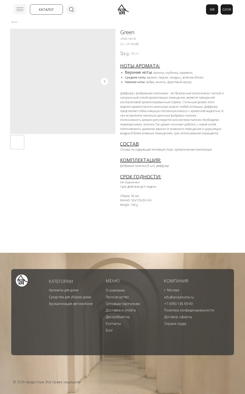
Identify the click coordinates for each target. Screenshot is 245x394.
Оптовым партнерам (123, 303)
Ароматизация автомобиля (71, 303)
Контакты (113, 323)
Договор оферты (178, 317)
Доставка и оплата (121, 310)
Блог (109, 330)
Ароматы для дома (63, 290)
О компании (115, 290)
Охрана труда (175, 323)
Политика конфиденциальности (189, 310)
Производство (117, 297)
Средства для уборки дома (70, 297)
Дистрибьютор (118, 317)
